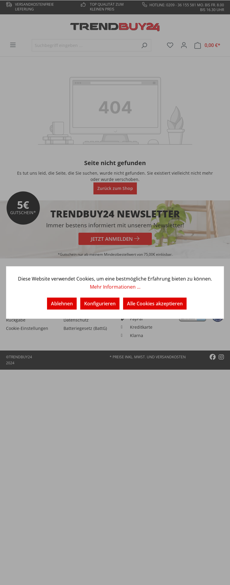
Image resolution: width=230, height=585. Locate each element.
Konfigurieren (100, 303)
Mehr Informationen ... (115, 287)
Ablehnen (62, 303)
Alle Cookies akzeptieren (155, 303)
